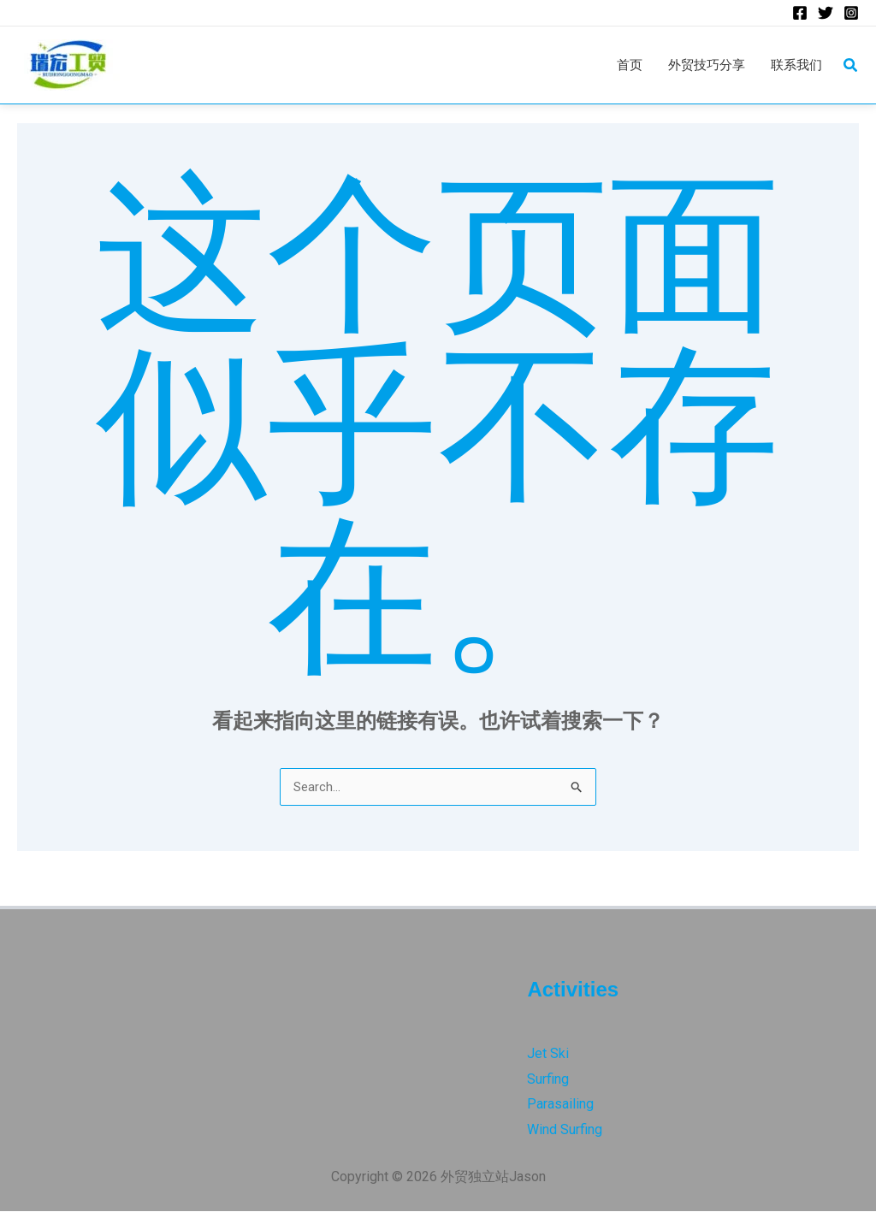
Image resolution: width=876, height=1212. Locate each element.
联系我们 (794, 65)
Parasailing (560, 1105)
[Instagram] (851, 13)
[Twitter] (825, 13)
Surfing (548, 1080)
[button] (851, 66)
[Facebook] (800, 13)
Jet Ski (548, 1054)
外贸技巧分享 (701, 65)
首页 (620, 65)
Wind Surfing (564, 1130)
